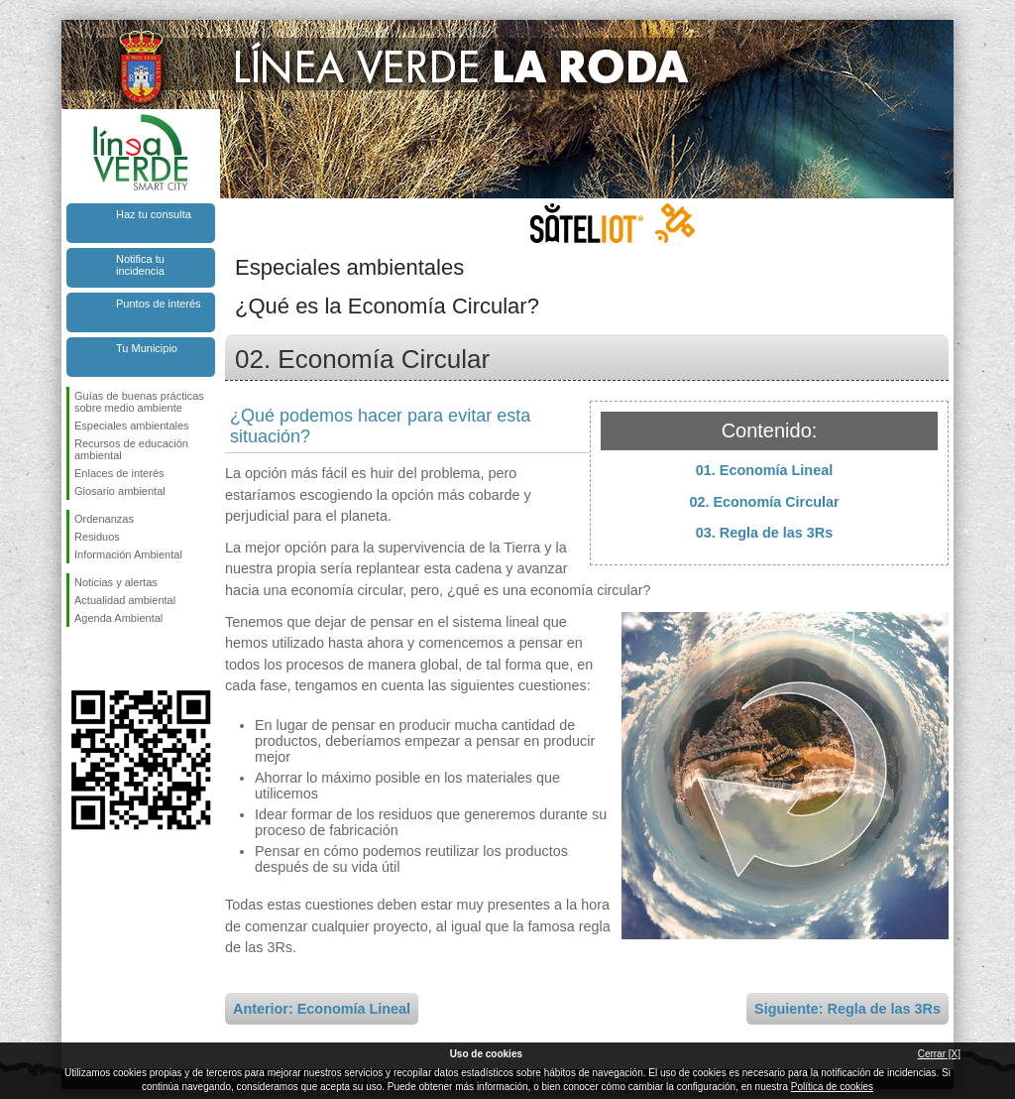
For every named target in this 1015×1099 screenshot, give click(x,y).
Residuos (97, 537)
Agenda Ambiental (118, 618)
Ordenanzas (104, 519)
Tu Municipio (146, 348)
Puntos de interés (158, 303)
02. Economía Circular (764, 502)
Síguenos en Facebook (78, 659)
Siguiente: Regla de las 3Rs (847, 1009)
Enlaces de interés (119, 473)
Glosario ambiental (120, 491)
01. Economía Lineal (764, 470)
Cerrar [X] (939, 1053)
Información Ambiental (128, 554)
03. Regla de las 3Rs (764, 533)
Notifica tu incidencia (140, 265)
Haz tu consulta (153, 214)
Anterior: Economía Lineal (321, 1009)
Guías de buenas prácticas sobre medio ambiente (139, 402)
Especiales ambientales (131, 425)
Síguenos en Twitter (111, 659)
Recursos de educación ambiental (131, 449)
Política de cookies (832, 1086)
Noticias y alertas (116, 582)
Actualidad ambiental (124, 600)
